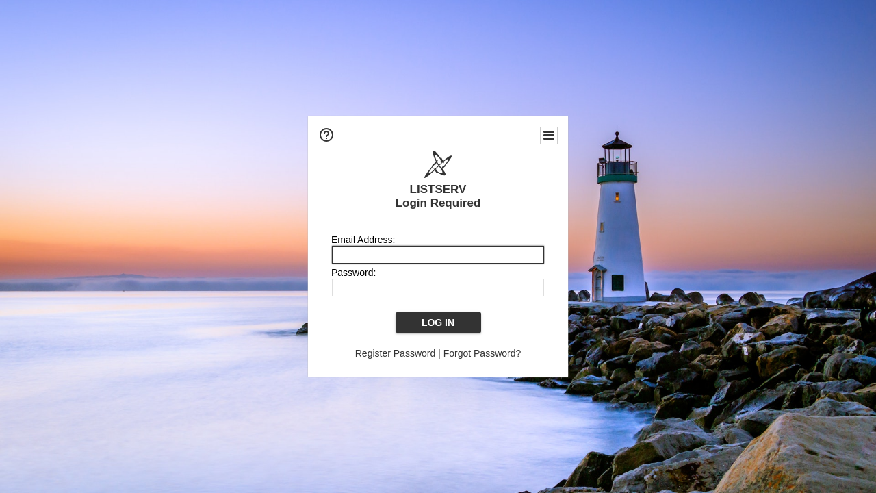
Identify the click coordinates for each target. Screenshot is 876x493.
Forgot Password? (482, 353)
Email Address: (363, 239)
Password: (353, 272)
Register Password (395, 353)
